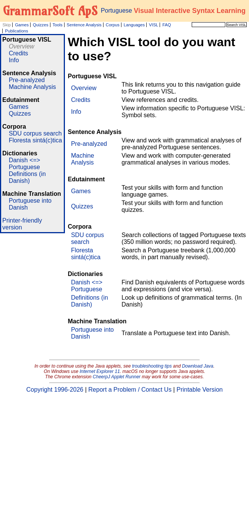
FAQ (166, 25)
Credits (18, 53)
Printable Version (199, 389)
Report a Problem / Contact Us (129, 389)
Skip (6, 25)
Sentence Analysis (83, 25)
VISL (153, 25)
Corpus (113, 25)
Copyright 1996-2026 (54, 389)
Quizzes (40, 25)
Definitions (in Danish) (27, 177)
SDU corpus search (35, 133)
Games (22, 25)
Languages (134, 25)
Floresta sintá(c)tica (35, 140)
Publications (16, 31)
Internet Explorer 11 (100, 371)
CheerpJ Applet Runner (117, 376)
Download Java (197, 366)
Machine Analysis (32, 87)
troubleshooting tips (152, 366)
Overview (21, 46)
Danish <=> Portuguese (24, 163)
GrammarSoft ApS (50, 10)
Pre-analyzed (27, 80)
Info (14, 60)
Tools (57, 25)
